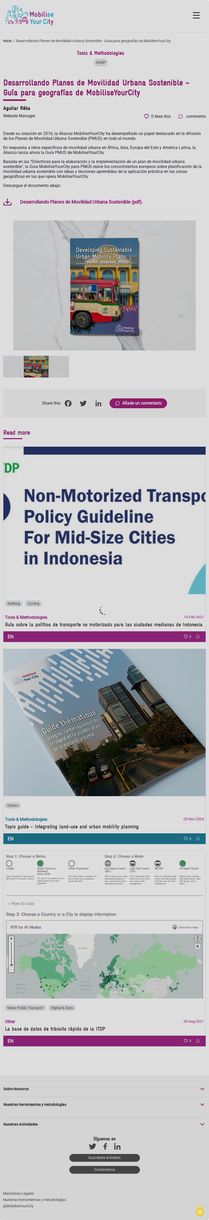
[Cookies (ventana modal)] (200, 1211)
